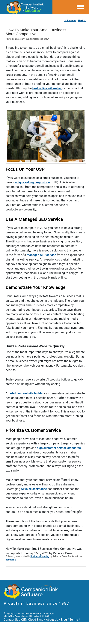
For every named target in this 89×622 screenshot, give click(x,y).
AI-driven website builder (26, 393)
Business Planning (40, 556)
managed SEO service (41, 255)
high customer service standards (59, 448)
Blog (64, 619)
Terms (74, 619)
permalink (11, 559)
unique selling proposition (32, 182)
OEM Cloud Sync (32, 619)
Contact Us (11, 619)
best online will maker (47, 88)
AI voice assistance (34, 489)
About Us (52, 619)
